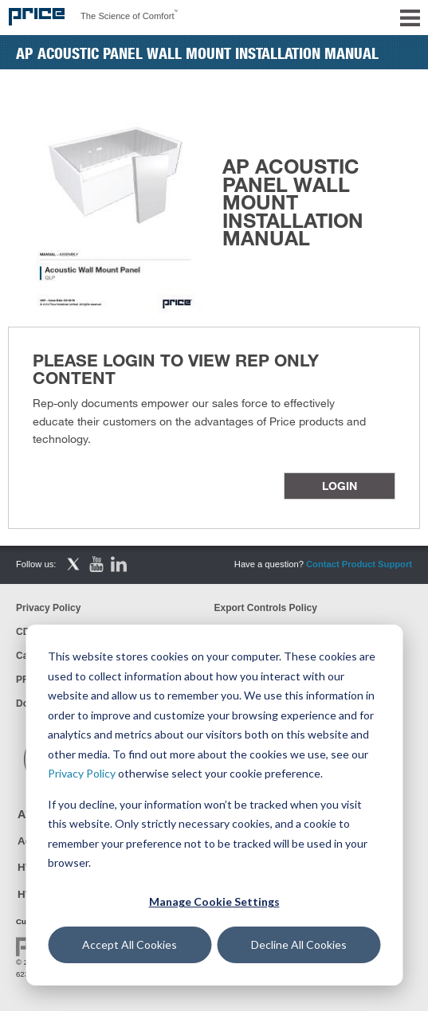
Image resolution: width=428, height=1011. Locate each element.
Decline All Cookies (299, 944)
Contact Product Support (359, 564)
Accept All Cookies (129, 944)
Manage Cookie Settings (214, 901)
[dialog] (214, 805)
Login (339, 485)
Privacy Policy (82, 773)
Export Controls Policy (265, 607)
